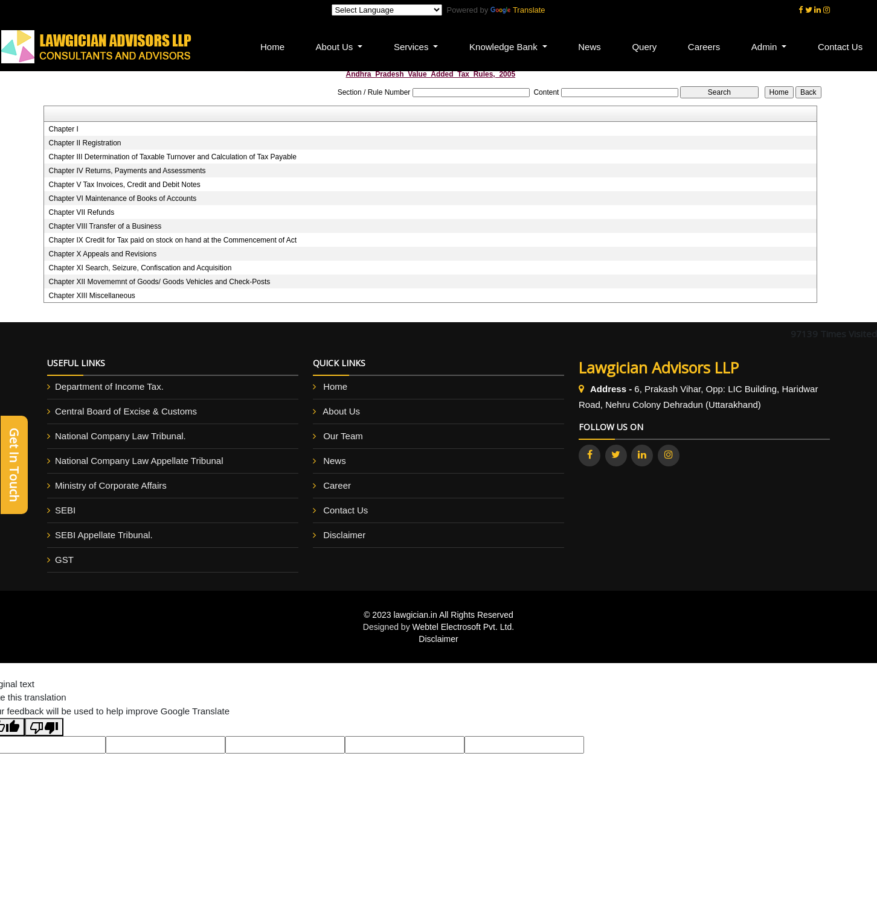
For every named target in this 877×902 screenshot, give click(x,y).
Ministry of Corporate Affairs (111, 485)
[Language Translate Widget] (387, 10)
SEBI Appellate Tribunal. (104, 535)
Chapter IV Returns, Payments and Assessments (126, 171)
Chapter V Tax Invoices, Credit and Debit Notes (124, 184)
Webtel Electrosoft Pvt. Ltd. (464, 627)
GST (64, 559)
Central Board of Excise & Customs (126, 411)
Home (274, 47)
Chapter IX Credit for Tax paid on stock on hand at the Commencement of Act (172, 240)
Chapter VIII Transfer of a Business (104, 226)
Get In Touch (14, 465)
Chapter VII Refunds (81, 212)
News (590, 47)
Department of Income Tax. (109, 386)
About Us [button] (337, 47)
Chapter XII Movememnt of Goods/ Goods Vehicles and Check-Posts (159, 282)
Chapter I (63, 129)
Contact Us (345, 510)
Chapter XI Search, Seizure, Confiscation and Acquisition (139, 268)
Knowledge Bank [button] (506, 47)
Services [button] (413, 47)
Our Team (343, 436)
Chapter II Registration (84, 143)
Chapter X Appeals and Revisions (102, 254)
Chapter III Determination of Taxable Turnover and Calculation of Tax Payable (172, 157)
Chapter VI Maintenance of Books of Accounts (122, 198)
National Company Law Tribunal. (120, 436)
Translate (517, 9)
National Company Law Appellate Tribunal (139, 461)
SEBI (65, 510)
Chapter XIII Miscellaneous (91, 295)
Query (645, 47)
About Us (341, 411)
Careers (705, 47)
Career (337, 485)
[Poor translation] (44, 727)
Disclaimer (344, 535)
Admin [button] (765, 47)
